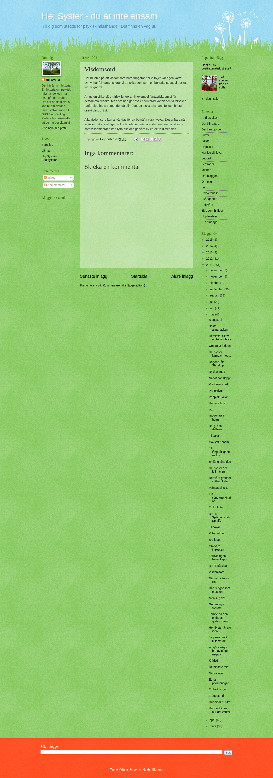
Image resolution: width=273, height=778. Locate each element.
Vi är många (209, 222)
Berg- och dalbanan (216, 427)
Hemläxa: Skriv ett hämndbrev (220, 337)
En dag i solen (211, 98)
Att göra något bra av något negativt (218, 651)
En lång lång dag (220, 461)
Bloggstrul (215, 319)
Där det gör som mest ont (219, 590)
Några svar (216, 673)
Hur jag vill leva (212, 152)
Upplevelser (209, 216)
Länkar (46, 150)
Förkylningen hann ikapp (218, 557)
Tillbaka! (214, 527)
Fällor (205, 141)
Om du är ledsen (220, 345)
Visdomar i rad (218, 384)
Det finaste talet (219, 667)
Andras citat (209, 117)
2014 (209, 246)
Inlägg (49, 177)
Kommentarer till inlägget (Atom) (124, 285)
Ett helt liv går (218, 689)
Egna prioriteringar (218, 681)
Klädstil (213, 660)
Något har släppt (219, 378)
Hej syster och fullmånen (218, 470)
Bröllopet (214, 539)
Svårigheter (209, 199)
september (217, 289)
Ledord (206, 158)
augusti (215, 295)
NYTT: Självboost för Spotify (219, 517)
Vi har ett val (217, 533)
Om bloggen (210, 176)
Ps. (211, 409)
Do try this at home (217, 418)
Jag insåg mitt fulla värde (218, 639)
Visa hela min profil (54, 128)
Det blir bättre (210, 123)
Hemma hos (217, 403)
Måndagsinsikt (218, 487)
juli (212, 302)
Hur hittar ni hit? (219, 702)
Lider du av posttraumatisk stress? (216, 67)
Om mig (207, 181)
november (217, 276)
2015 (209, 239)
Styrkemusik (210, 193)
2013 (209, 252)
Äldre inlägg (182, 276)
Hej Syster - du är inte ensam (100, 16)
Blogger (157, 769)
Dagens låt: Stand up (216, 363)
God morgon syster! (217, 606)
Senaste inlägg (93, 276)
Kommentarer (54, 185)
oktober (215, 283)
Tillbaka (214, 435)
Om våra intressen (216, 548)
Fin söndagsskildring (220, 498)
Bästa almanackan (218, 328)
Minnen (206, 170)
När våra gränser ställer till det (220, 479)
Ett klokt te (215, 507)
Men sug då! (217, 598)
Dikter (205, 135)
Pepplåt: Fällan (218, 397)
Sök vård (207, 205)
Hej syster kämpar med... (220, 354)
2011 (209, 265)
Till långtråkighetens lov (220, 452)
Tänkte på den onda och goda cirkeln (218, 618)
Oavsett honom (219, 442)
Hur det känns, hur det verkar (219, 710)
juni (212, 308)
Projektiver (216, 390)
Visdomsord (216, 572)
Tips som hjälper (212, 210)
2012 (209, 258)
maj (212, 314)
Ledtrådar (208, 164)
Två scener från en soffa (223, 82)
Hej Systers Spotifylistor (49, 158)
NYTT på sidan (218, 565)
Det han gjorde (211, 129)
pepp (205, 187)
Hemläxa (207, 147)
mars (213, 726)
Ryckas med (217, 371)
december (217, 270)
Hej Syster (53, 79)
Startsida (139, 276)
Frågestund (216, 695)
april (213, 720)
